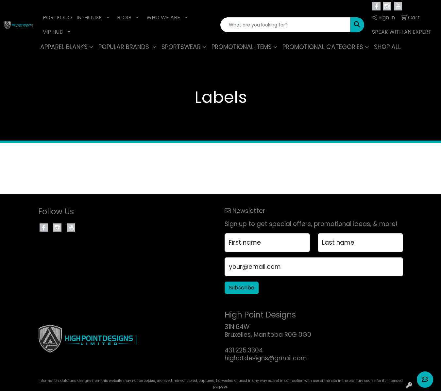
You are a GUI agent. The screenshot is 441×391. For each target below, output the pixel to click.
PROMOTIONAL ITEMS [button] (242, 46)
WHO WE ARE (163, 17)
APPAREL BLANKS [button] (64, 46)
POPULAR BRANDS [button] (124, 46)
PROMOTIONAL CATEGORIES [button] (322, 46)
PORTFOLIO (57, 17)
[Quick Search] (285, 24)
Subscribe (241, 287)
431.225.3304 (244, 350)
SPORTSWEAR (181, 46)
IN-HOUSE (89, 17)
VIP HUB (53, 32)
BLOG (124, 17)
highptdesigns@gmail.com (266, 358)
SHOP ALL (387, 46)
